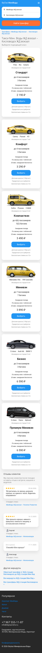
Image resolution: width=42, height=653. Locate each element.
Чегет (4, 606)
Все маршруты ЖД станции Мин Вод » (19, 573)
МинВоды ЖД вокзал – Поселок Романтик (21, 499)
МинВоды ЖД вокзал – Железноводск (20, 531)
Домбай (5, 603)
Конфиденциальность (11, 637)
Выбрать (21, 96)
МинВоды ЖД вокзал (19, 26)
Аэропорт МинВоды (10, 596)
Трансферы (6, 26)
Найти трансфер (21, 18)
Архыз (4, 599)
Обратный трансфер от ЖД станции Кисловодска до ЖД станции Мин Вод (19, 568)
